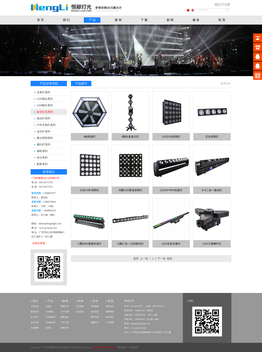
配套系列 (42, 164)
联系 (222, 20)
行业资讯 (80, 312)
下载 (144, 20)
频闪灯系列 (43, 144)
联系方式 (110, 306)
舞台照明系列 (45, 138)
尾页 (169, 258)
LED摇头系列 (45, 98)
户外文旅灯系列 (46, 124)
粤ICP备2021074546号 (104, 347)
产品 (93, 20)
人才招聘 (110, 322)
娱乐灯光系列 (45, 111)
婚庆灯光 (65, 328)
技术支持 (95, 312)
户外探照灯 (51, 317)
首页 (41, 20)
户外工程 (65, 322)
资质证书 (35, 312)
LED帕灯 (50, 312)
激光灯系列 (43, 118)
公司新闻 (80, 306)
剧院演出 (65, 317)
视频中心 (95, 322)
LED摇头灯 (51, 322)
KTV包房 (65, 312)
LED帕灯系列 (45, 105)
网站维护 (122, 347)
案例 (118, 20)
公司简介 (35, 306)
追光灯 (49, 328)
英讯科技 (134, 347)
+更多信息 (225, 83)
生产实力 (35, 317)
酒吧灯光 (65, 306)
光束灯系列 (43, 92)
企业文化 (35, 322)
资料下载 (95, 317)
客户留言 (110, 317)
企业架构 (35, 328)
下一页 (161, 258)
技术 (96, 301)
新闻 (170, 20)
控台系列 (42, 157)
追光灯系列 (43, 131)
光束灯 (49, 306)
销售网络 (110, 312)
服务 (196, 20)
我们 (67, 20)
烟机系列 (42, 151)
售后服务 (95, 306)
